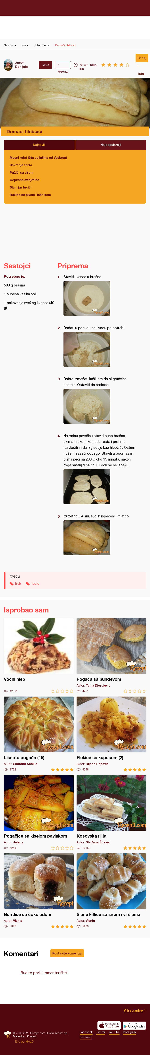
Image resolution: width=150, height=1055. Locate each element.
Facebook (86, 1032)
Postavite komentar (67, 953)
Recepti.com (75, 7)
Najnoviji (39, 144)
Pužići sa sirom (21, 172)
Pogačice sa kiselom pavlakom (39, 812)
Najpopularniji (111, 144)
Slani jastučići (20, 187)
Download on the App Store (109, 1025)
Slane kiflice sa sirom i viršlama (111, 890)
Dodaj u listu (142, 59)
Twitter (100, 1032)
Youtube (114, 1032)
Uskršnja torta (21, 165)
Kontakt (31, 1036)
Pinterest (86, 1037)
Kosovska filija (111, 812)
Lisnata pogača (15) (39, 734)
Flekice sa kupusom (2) (111, 734)
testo (35, 583)
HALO (30, 1041)
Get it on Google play (134, 1025)
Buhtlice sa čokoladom (39, 890)
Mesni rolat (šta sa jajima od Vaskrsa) (38, 157)
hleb (18, 583)
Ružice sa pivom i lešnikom (30, 195)
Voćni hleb (39, 655)
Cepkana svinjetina (24, 180)
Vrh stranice (133, 1010)
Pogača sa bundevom (111, 655)
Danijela (21, 66)
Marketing (19, 1036)
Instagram (129, 1032)
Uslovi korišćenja (57, 1033)
